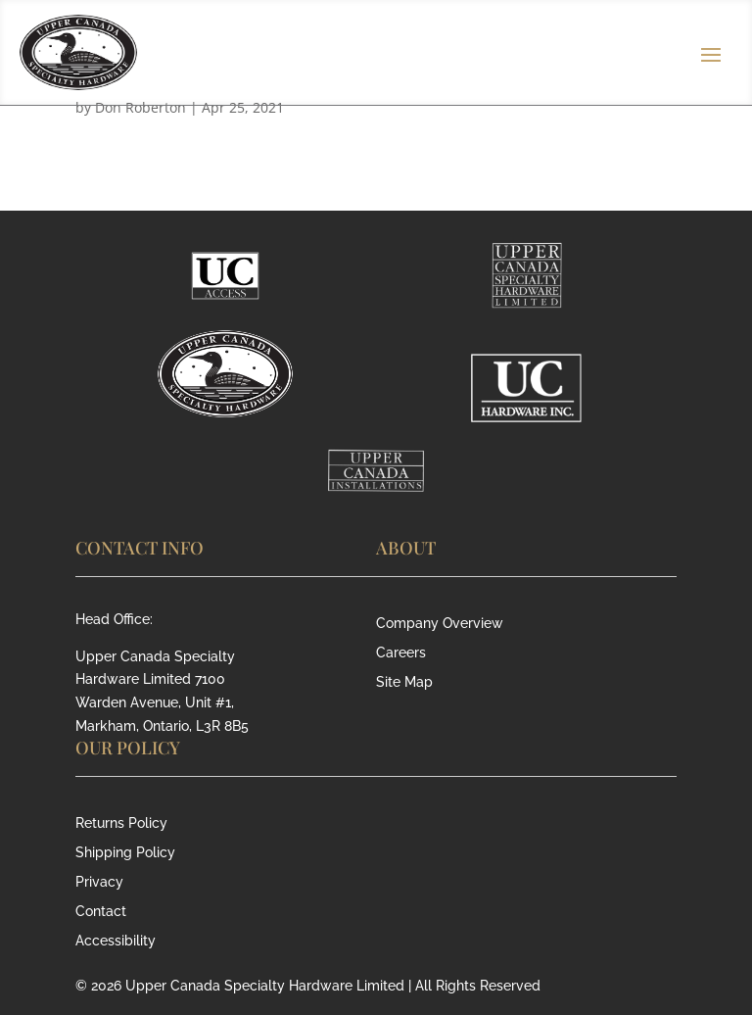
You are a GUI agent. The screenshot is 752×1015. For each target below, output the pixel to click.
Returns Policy (121, 823)
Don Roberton (140, 107)
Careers (401, 653)
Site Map (404, 682)
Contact (100, 911)
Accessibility (115, 941)
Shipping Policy (125, 853)
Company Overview (439, 623)
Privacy (99, 882)
